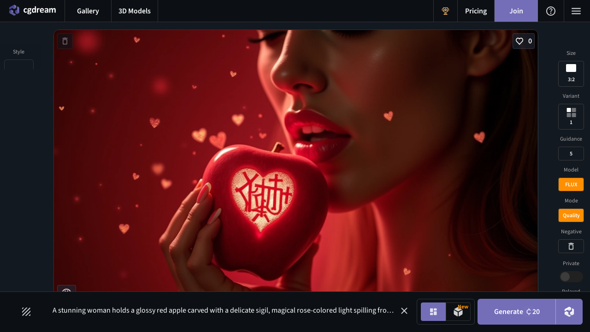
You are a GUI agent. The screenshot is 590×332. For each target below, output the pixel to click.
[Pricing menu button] (476, 11)
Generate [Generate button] (517, 311)
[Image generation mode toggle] (433, 311)
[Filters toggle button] (26, 312)
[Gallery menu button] (88, 11)
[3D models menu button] (135, 11)
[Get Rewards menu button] (445, 11)
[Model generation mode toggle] (458, 311)
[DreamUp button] (569, 312)
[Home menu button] (32, 11)
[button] (404, 310)
